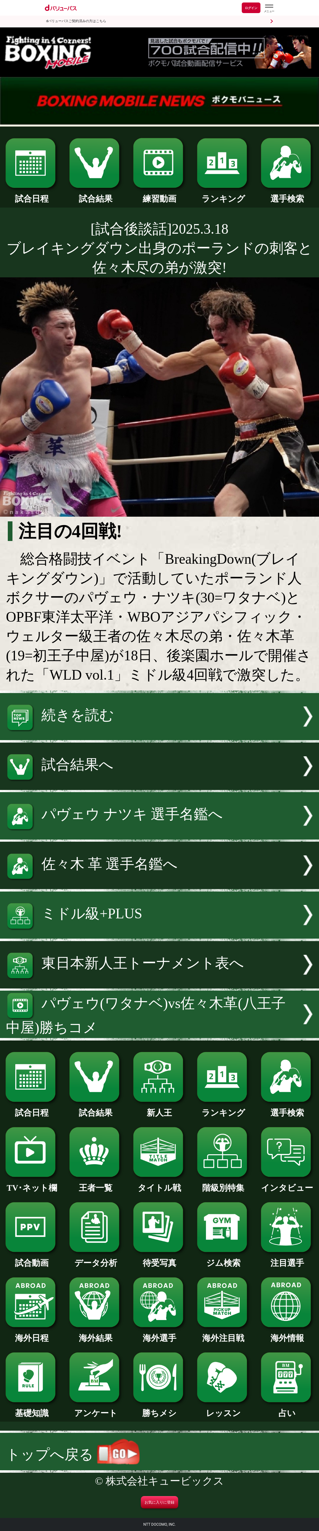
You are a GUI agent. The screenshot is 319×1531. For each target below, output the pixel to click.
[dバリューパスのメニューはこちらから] (269, 8)
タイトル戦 (159, 1184)
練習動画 (159, 194)
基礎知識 (32, 1409)
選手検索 (287, 194)
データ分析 (96, 1259)
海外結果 (96, 1334)
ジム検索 (223, 1259)
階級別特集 (223, 1184)
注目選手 (287, 1259)
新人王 (159, 1108)
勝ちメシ (159, 1409)
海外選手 (159, 1334)
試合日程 (32, 194)
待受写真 (159, 1259)
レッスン (223, 1409)
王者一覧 (96, 1184)
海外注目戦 (223, 1334)
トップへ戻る (73, 1454)
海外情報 (287, 1334)
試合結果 (96, 194)
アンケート (96, 1409)
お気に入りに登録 (159, 1502)
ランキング (223, 194)
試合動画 (32, 1259)
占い (287, 1409)
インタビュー (287, 1184)
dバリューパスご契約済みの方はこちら (76, 21)
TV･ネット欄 (32, 1184)
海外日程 (32, 1334)
